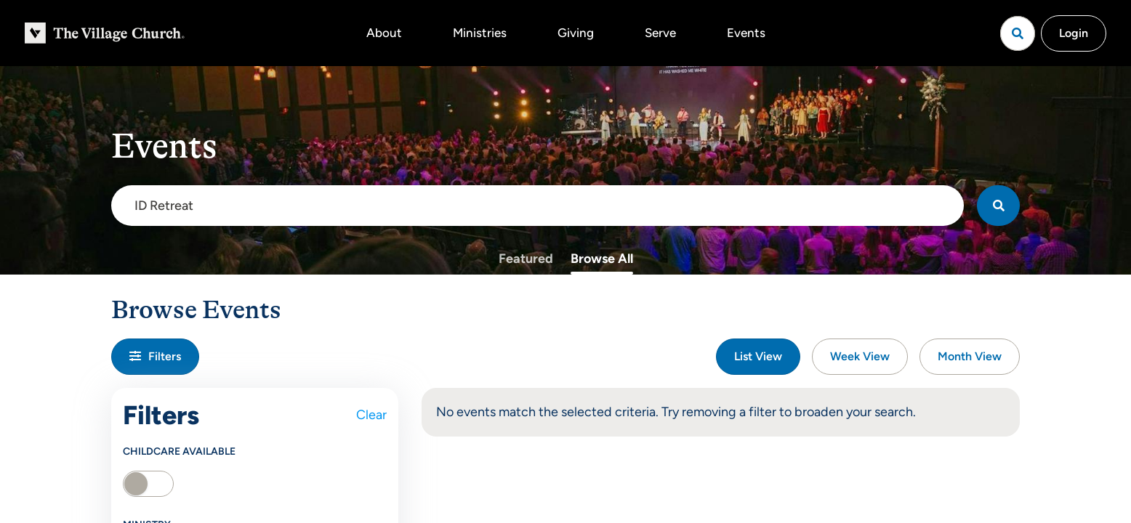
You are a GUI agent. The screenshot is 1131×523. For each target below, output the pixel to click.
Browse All (602, 259)
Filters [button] (155, 356)
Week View (860, 356)
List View (758, 356)
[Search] (998, 205)
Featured (526, 259)
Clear (371, 415)
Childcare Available (179, 451)
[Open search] (1017, 33)
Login (1073, 33)
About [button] (384, 32)
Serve (660, 32)
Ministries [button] (480, 32)
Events (746, 32)
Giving (576, 32)
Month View (970, 356)
